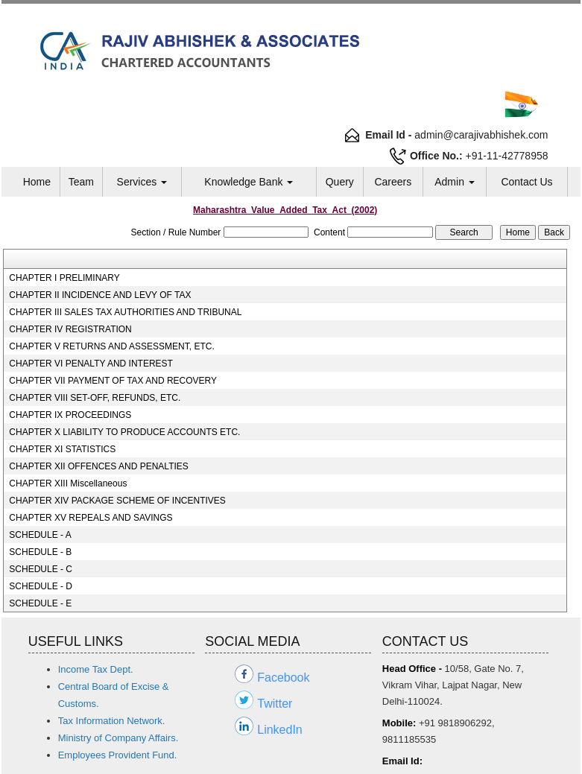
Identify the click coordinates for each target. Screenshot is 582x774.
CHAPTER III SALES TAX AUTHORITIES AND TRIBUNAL (125, 312)
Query (340, 182)
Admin (454, 182)
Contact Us (526, 182)
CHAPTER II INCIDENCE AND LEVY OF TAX (100, 295)
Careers (392, 182)
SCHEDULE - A (40, 535)
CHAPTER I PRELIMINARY (64, 278)
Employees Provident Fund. (117, 755)
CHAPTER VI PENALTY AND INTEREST (91, 363)
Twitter (274, 703)
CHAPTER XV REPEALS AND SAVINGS (90, 518)
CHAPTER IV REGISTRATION (70, 329)
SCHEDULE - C (40, 569)
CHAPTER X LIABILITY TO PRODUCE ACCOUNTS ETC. (124, 432)
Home (37, 182)
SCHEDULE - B (40, 552)
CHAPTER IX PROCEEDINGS (70, 415)
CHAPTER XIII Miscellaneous (68, 483)
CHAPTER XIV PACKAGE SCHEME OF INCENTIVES (117, 500)
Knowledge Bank (248, 182)
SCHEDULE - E (40, 603)
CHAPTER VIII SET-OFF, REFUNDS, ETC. (94, 398)
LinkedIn (280, 729)
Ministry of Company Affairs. (118, 737)
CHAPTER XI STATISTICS (62, 449)
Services (142, 182)
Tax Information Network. (111, 720)
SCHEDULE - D (40, 586)
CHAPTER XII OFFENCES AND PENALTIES (99, 466)
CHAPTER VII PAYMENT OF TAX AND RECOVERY (113, 380)
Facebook (283, 677)
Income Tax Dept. (95, 669)
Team (81, 182)
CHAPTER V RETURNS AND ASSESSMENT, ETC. (111, 346)
